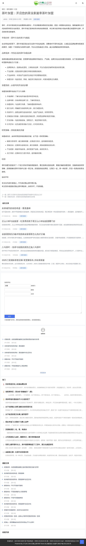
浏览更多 (43, 372)
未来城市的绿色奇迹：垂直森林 (16, 208)
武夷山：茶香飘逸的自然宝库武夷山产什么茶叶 (19, 522)
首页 (3, 9)
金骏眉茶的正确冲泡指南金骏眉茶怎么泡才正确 (23, 234)
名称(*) (33, 285)
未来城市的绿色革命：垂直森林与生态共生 (18, 352)
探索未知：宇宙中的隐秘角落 (13, 498)
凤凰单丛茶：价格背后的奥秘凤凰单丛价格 (21, 197)
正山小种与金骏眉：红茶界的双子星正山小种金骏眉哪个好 (28, 221)
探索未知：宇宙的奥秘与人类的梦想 (16, 366)
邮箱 (32, 290)
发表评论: (8, 282)
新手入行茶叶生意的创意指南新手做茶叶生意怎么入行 (25, 194)
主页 (32, 294)
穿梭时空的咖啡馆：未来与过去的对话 (16, 510)
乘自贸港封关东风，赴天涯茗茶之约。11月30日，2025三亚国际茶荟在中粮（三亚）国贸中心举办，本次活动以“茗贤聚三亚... (42, 264)
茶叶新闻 (10, 9)
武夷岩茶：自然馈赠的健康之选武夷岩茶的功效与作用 (22, 339)
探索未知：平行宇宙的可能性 (14, 359)
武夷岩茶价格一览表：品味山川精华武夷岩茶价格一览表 (22, 516)
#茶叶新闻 (36, 19)
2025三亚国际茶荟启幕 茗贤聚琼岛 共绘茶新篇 (23, 260)
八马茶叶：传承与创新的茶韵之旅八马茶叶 (21, 247)
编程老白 (50, 543)
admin (43, 333)
